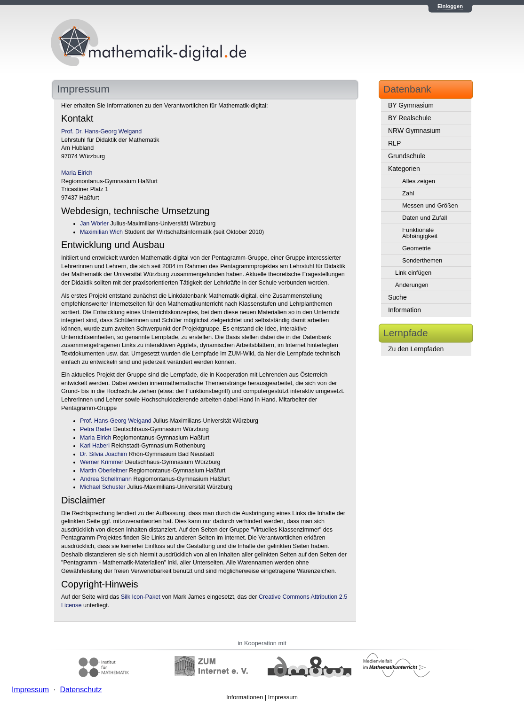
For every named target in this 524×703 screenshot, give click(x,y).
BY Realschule (409, 118)
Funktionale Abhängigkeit (419, 232)
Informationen (244, 697)
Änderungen (412, 284)
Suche (397, 297)
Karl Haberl (95, 445)
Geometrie (416, 248)
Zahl (408, 193)
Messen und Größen (430, 205)
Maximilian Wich (101, 232)
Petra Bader (95, 429)
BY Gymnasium (411, 105)
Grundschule (406, 156)
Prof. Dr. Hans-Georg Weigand (101, 131)
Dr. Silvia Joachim (103, 454)
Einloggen (450, 6)
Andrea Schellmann (106, 479)
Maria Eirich (76, 173)
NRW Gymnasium (414, 130)
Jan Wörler (94, 223)
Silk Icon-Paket (140, 597)
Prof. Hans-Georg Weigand (115, 420)
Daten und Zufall (424, 217)
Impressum (283, 697)
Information (404, 310)
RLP (394, 143)
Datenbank (407, 89)
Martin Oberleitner (103, 470)
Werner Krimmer (101, 462)
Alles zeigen (418, 181)
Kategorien (404, 168)
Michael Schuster (103, 487)
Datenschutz (81, 690)
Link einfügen (413, 272)
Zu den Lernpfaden (416, 349)
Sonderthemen (422, 260)
